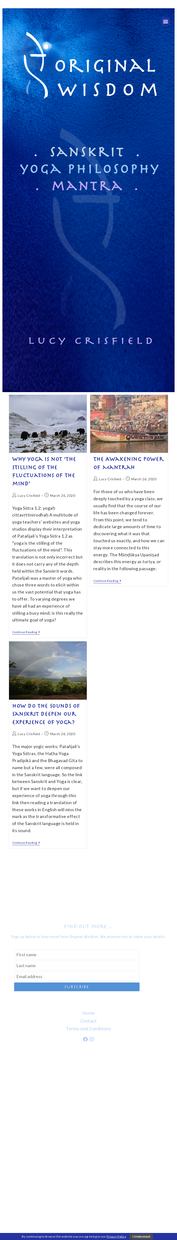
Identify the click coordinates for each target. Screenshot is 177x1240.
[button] (166, 21)
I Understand (141, 1236)
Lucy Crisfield (29, 495)
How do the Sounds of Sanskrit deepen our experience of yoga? (46, 714)
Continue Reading (26, 632)
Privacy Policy (116, 1236)
